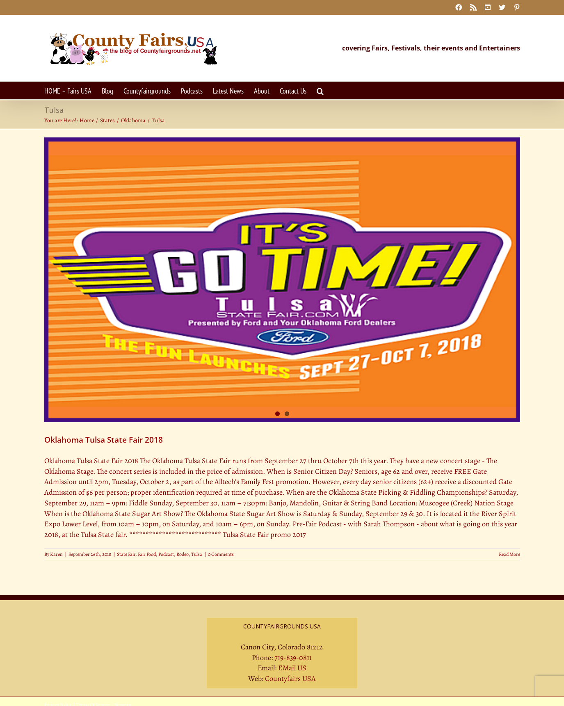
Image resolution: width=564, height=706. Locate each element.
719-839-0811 (293, 658)
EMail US (292, 668)
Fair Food (147, 554)
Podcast (166, 554)
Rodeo (182, 554)
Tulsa (196, 554)
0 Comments (221, 554)
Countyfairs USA (290, 678)
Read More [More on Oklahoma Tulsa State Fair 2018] (509, 554)
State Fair (126, 554)
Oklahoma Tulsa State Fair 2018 (103, 439)
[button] (320, 90)
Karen (56, 554)
